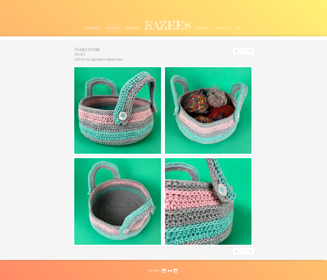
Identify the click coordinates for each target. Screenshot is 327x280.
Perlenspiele (92, 28)
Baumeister (202, 28)
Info (239, 28)
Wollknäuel (113, 28)
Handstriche (133, 28)
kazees (168, 25)
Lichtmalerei (222, 28)
